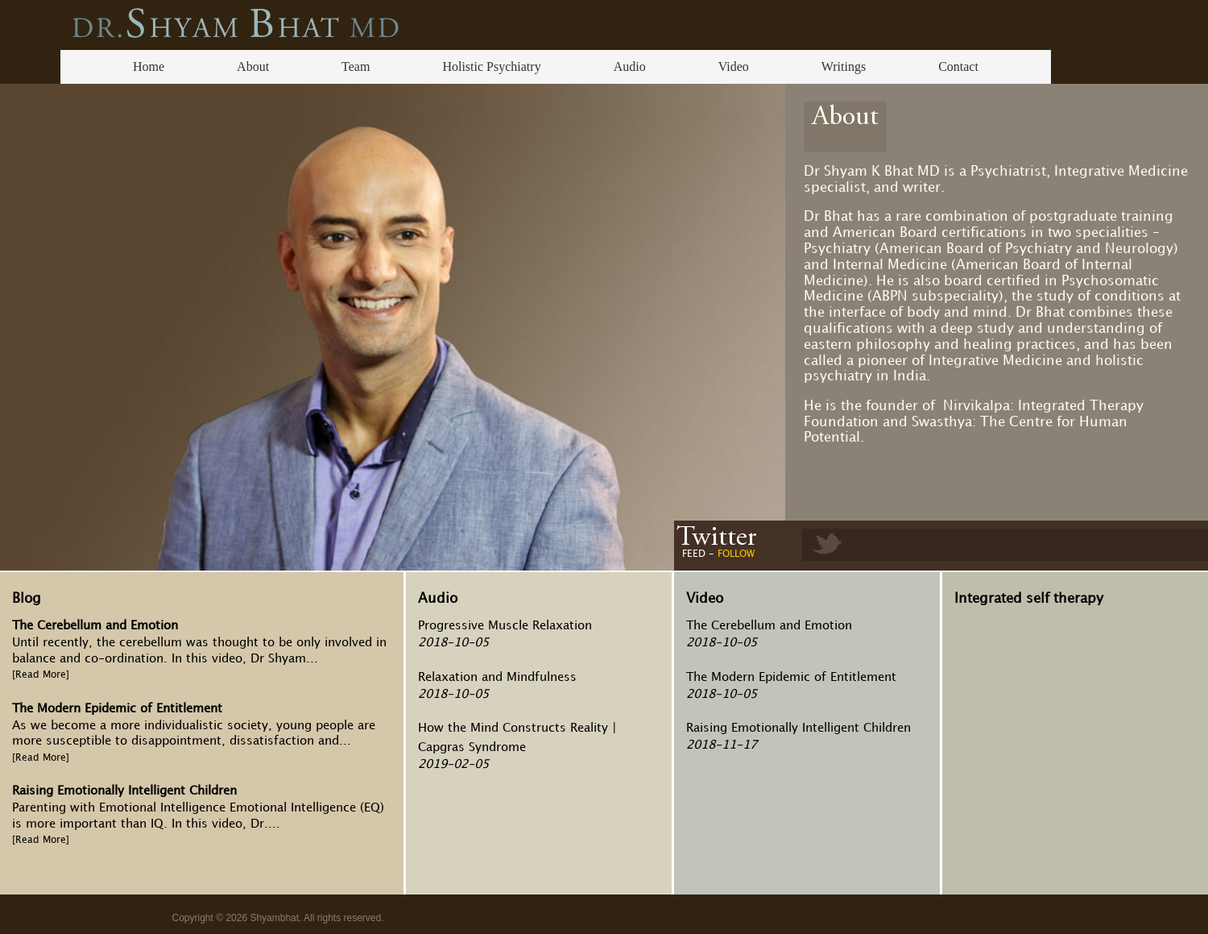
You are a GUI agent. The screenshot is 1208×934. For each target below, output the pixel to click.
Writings (843, 66)
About (253, 66)
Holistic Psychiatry (491, 66)
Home (148, 66)
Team (355, 66)
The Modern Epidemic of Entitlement (117, 709)
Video (733, 66)
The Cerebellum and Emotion (95, 626)
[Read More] (40, 674)
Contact (958, 66)
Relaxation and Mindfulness (497, 677)
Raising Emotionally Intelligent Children (124, 791)
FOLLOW (736, 554)
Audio (630, 66)
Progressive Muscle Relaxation (505, 626)
